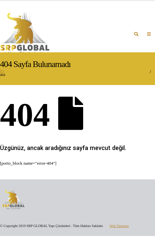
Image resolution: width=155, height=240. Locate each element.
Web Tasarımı (119, 226)
